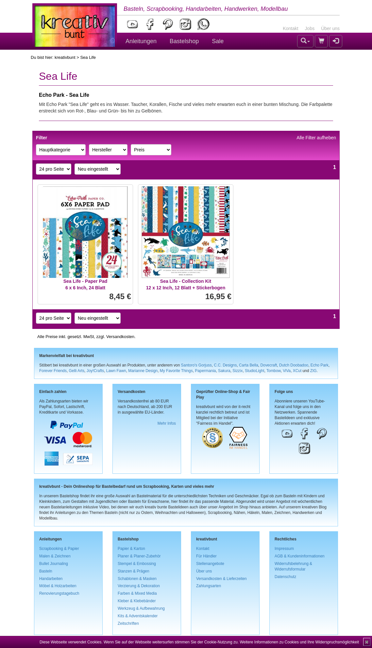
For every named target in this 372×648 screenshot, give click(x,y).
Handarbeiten (50, 578)
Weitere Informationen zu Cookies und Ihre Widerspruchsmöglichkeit (299, 642)
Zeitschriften (128, 623)
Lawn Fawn (116, 370)
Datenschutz (285, 576)
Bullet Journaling (53, 563)
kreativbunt (65, 57)
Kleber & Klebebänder (137, 601)
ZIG (313, 370)
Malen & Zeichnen (55, 556)
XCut (297, 370)
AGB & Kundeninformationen (300, 556)
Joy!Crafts (95, 370)
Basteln (45, 571)
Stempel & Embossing (137, 563)
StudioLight (254, 370)
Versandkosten (120, 336)
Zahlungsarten (208, 586)
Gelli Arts (77, 370)
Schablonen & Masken (137, 578)
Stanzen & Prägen (133, 571)
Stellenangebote (210, 563)
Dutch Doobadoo (293, 365)
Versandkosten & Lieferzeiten (221, 578)
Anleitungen (141, 41)
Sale (218, 41)
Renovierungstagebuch (59, 593)
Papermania (205, 370)
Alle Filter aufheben (316, 137)
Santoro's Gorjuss (196, 365)
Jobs (310, 28)
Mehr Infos (167, 423)
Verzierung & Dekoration (139, 586)
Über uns (330, 28)
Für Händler (206, 556)
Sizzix (237, 370)
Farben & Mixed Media (137, 593)
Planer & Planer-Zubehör (139, 556)
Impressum (284, 548)
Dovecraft (268, 365)
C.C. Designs (225, 365)
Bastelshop (184, 41)
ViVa (287, 370)
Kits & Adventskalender (138, 616)
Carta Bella (248, 365)
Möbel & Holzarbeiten (57, 586)
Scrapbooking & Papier (59, 548)
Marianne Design (143, 370)
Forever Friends (53, 370)
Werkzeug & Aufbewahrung (141, 608)
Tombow (273, 370)
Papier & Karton (131, 548)
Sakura (224, 370)
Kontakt (290, 28)
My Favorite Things (176, 370)
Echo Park (320, 365)
